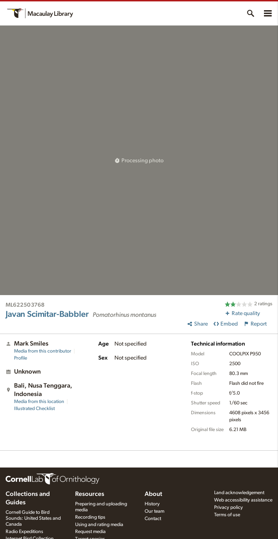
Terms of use (227, 514)
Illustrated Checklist (34, 408)
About (153, 494)
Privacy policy (228, 507)
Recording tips (90, 517)
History (152, 504)
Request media (90, 531)
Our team (154, 511)
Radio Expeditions (24, 531)
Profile (20, 358)
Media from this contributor (42, 351)
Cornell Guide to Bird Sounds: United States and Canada (33, 518)
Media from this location (39, 401)
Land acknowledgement (239, 492)
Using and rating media (99, 524)
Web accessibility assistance (243, 500)
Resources (89, 494)
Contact (153, 518)
